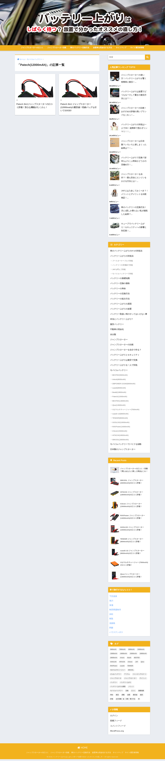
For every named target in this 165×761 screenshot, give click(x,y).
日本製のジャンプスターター (122, 451)
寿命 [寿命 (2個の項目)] (111, 696)
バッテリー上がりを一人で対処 (123, 367)
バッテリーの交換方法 (120, 295)
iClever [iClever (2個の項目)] (130, 663)
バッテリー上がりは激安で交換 (123, 361)
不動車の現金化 (117, 331)
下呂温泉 (113, 598)
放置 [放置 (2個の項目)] (128, 696)
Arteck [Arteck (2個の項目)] (122, 659)
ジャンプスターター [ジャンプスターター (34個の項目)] (130, 680)
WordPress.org (117, 733)
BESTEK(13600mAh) (120, 402)
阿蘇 (111, 629)
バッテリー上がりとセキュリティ (124, 356)
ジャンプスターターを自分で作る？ (125, 351)
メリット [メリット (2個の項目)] (131, 688)
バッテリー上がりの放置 (121, 310)
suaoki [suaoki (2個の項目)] (122, 667)
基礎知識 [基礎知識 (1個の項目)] (141, 692)
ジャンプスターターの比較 (121, 346)
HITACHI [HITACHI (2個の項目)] (122, 663)
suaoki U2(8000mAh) (120, 415)
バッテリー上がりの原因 (121, 305)
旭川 (111, 602)
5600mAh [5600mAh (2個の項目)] (113, 651)
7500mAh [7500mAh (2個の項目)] (122, 651)
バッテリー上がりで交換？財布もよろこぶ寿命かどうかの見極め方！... (133, 161)
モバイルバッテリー (119, 372)
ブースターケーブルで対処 (122, 262)
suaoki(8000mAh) (119, 389)
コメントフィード (118, 727)
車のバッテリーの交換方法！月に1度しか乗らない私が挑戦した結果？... (134, 211)
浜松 (111, 616)
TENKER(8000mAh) (120, 420)
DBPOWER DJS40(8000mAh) (123, 385)
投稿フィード (116, 722)
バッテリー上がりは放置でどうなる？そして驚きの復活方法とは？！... (133, 95)
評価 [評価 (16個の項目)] (111, 700)
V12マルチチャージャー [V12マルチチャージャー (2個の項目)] (117, 671)
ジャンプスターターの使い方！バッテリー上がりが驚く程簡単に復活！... (133, 78)
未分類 (113, 336)
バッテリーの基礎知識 (120, 279)
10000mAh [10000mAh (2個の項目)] (140, 651)
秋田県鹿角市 (115, 611)
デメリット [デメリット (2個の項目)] (143, 680)
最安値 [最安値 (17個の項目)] (135, 696)
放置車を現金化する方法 (102, 48)
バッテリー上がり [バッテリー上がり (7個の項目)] (125, 684)
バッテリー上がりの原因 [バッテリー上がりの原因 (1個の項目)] (117, 688)
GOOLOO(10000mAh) (120, 424)
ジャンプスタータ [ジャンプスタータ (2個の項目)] (115, 680)
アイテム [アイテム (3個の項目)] (127, 676)
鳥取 (111, 620)
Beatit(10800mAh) (119, 394)
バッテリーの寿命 (118, 289)
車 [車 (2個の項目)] (139, 700)
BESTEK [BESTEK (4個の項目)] (137, 659)
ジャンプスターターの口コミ (32, 48)
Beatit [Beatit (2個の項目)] (129, 659)
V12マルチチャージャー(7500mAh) (125, 411)
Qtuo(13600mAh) (118, 407)
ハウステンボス (116, 634)
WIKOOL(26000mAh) (120, 441)
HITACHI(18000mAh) (120, 437)
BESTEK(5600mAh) (120, 377)
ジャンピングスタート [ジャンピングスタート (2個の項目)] (139, 676)
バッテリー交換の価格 (120, 284)
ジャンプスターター (119, 341)
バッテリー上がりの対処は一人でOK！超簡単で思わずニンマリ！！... (134, 128)
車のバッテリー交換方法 (79, 48)
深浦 (111, 607)
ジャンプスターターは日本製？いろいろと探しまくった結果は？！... (133, 145)
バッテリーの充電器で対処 (122, 266)
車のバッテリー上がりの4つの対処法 (126, 252)
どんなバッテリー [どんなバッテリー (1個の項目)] (115, 676)
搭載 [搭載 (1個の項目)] (123, 696)
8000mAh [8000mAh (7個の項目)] (131, 651)
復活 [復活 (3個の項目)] (117, 696)
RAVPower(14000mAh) (121, 428)
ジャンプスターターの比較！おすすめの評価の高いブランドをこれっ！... (133, 111)
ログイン (114, 717)
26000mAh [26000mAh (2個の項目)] (113, 659)
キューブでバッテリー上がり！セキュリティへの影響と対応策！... (133, 228)
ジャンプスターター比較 (56, 48)
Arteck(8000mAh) (119, 381)
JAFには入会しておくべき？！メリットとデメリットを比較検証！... (134, 194)
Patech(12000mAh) (119, 398)
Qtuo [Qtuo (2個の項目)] (142, 663)
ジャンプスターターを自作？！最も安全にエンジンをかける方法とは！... (133, 178)
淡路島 (112, 625)
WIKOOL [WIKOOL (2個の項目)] (131, 671)
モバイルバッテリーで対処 (122, 275)
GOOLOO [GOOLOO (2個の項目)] (113, 663)
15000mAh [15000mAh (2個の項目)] (133, 655)
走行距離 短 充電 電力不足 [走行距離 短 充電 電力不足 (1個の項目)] (125, 700)
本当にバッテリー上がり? (121, 320)
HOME (82, 749)
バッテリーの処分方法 (120, 300)
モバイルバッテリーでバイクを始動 (125, 446)
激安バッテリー (117, 325)
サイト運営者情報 (137, 48)
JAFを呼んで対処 (119, 270)
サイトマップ (121, 48)
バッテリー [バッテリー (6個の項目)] (113, 684)
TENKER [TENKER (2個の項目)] (130, 667)
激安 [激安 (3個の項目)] (141, 696)
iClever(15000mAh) (119, 432)
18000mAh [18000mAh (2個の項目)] (143, 655)
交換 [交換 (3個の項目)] (127, 692)
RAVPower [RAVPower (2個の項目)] (113, 667)
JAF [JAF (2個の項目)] (136, 663)
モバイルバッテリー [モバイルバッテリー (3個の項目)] (116, 692)
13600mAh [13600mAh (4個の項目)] (113, 655)
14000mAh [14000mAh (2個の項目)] (123, 655)
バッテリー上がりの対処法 (121, 257)
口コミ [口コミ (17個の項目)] (133, 692)
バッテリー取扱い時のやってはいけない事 (128, 315)
